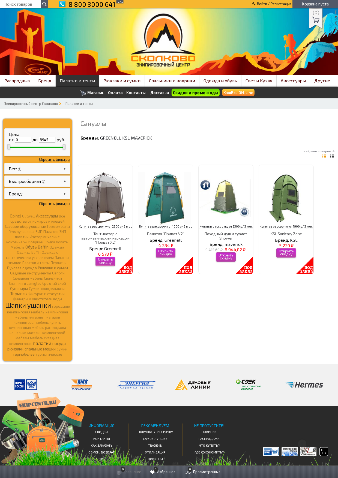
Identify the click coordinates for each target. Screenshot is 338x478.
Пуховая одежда (22, 267)
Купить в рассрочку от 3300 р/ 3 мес (226, 226)
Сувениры (19, 288)
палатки (42, 343)
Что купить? (209, 445)
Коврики (35, 242)
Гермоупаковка (21, 231)
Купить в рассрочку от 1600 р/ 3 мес (165, 226)
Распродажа (17, 80)
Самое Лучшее (155, 438)
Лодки (49, 242)
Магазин (92, 93)
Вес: (13, 168)
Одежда (57, 247)
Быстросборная (25, 181)
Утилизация (155, 452)
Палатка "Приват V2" (165, 233)
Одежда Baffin (29, 252)
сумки (62, 349)
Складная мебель (28, 278)
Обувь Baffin (37, 246)
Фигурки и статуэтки (46, 294)
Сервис (101, 459)
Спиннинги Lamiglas (25, 283)
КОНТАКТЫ (101, 438)
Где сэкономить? (209, 452)
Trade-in (155, 445)
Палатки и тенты (77, 80)
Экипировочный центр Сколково (31, 103)
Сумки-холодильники (47, 288)
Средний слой (54, 283)
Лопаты (62, 242)
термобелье (24, 354)
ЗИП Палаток (46, 231)
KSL (126, 137)
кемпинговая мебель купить (37, 322)
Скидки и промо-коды (196, 92)
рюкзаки (15, 348)
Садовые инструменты (30, 273)
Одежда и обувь (220, 80)
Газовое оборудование (25, 226)
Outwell (28, 216)
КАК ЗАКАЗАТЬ (101, 445)
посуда (59, 343)
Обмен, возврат (101, 452)
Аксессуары (293, 80)
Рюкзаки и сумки (121, 80)
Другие (322, 80)
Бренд (44, 80)
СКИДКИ (101, 432)
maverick (141, 137)
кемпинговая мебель (25, 312)
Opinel (15, 215)
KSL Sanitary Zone (286, 233)
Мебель (17, 247)
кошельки (18, 333)
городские (61, 306)
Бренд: (16, 193)
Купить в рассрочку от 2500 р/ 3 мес (105, 226)
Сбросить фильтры (54, 159)
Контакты (136, 93)
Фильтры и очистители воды (37, 299)
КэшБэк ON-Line (238, 92)
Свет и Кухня (259, 80)
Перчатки (59, 263)
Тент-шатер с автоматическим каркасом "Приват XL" (105, 237)
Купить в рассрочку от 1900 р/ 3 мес (286, 226)
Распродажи (209, 438)
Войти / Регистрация (274, 4)
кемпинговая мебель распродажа (37, 327)
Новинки (155, 459)
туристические (49, 354)
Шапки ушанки (28, 305)
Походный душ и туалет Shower (226, 235)
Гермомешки (58, 226)
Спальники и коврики (172, 80)
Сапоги (58, 273)
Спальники (53, 278)
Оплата (115, 93)
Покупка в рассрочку (155, 432)
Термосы (18, 293)
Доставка (159, 92)
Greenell (110, 137)
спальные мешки (40, 348)
